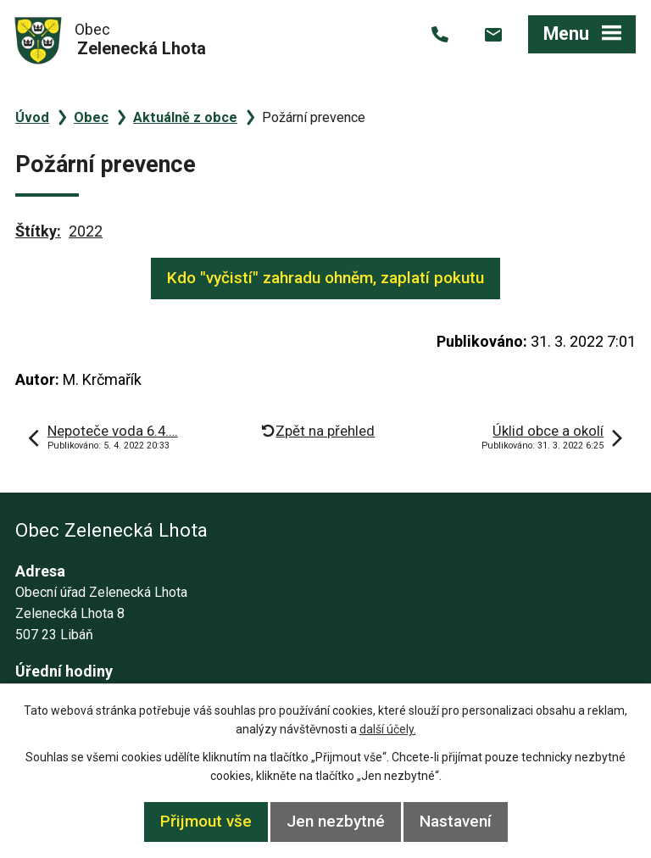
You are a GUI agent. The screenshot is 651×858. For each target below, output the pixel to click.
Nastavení (456, 821)
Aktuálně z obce (185, 117)
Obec (91, 117)
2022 (86, 231)
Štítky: (38, 231)
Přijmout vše (206, 821)
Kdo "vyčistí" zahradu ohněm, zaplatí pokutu (325, 277)
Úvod (32, 117)
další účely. (387, 729)
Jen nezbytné (336, 821)
